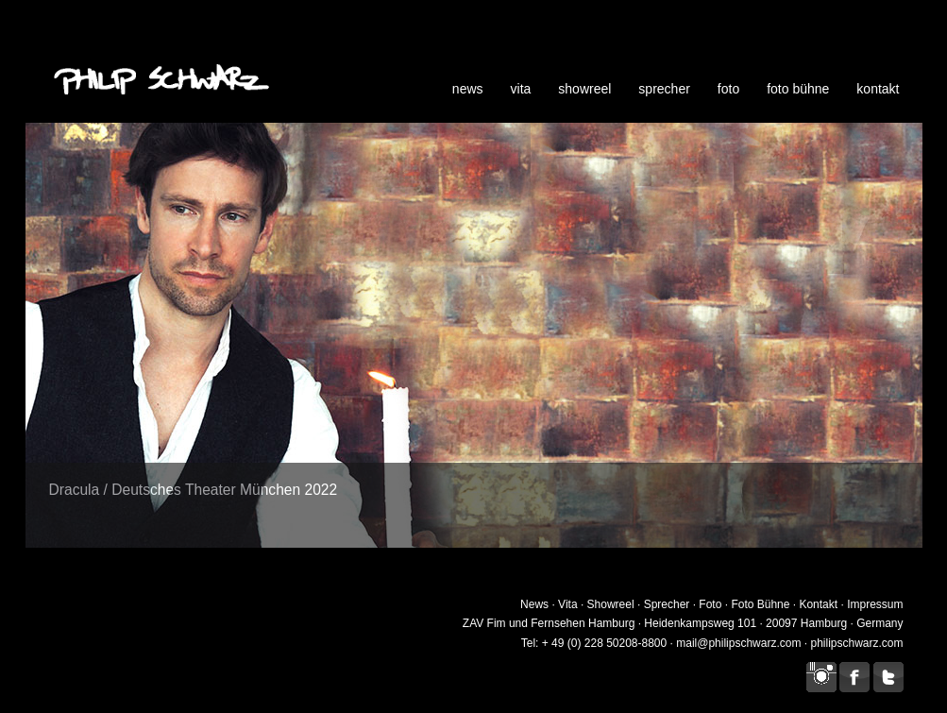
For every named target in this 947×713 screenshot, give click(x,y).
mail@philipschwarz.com (738, 643)
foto (728, 88)
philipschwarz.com (856, 643)
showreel (584, 88)
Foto (710, 604)
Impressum (875, 604)
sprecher (663, 88)
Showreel (610, 604)
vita (521, 88)
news (467, 88)
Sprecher (667, 604)
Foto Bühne (760, 604)
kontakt (877, 88)
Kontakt (818, 604)
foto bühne (798, 88)
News (534, 604)
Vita (567, 604)
